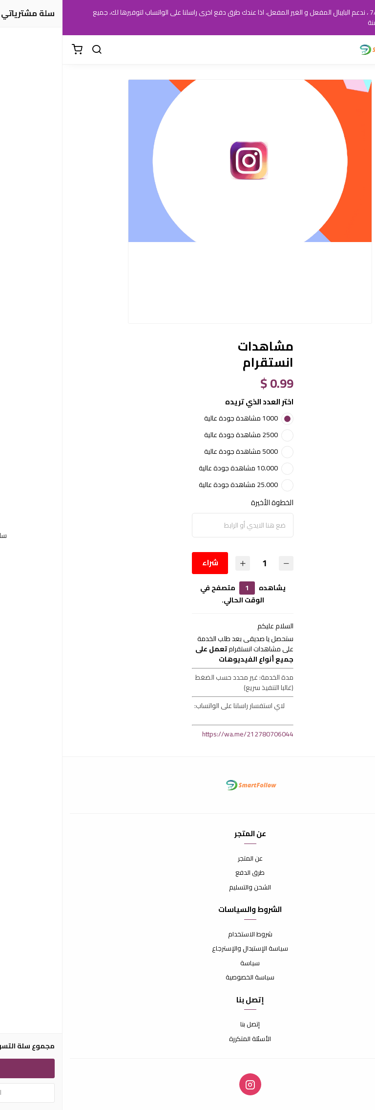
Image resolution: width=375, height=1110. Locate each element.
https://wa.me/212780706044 (185, 734)
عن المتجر (187, 859)
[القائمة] (360, 50)
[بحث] (34, 50)
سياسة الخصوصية (187, 977)
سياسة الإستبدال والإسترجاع (187, 949)
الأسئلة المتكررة (187, 1039)
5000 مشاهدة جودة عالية (178, 451)
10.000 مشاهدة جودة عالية (175, 468)
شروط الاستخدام (188, 934)
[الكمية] (201, 563)
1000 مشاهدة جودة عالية (178, 418)
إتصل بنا (187, 1024)
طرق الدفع (187, 873)
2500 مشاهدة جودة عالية (178, 434)
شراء (147, 562)
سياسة (187, 963)
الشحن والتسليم (187, 887)
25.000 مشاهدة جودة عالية (175, 484)
